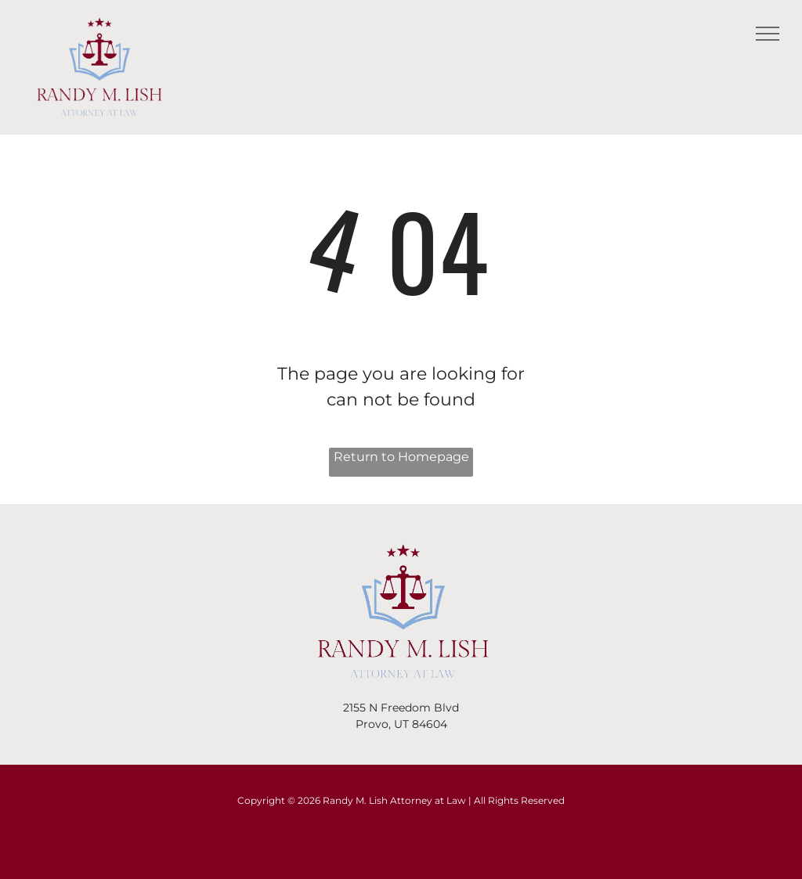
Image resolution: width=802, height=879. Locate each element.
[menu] (767, 33)
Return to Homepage (401, 456)
